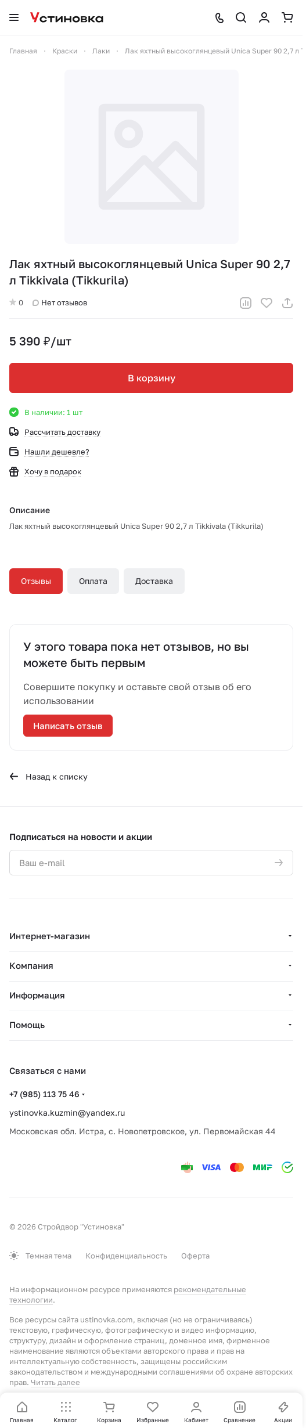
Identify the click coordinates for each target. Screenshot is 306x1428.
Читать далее (55, 1382)
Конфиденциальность (126, 1255)
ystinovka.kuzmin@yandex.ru (67, 1112)
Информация (37, 995)
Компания (31, 965)
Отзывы (36, 581)
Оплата (93, 581)
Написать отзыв (68, 725)
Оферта (195, 1255)
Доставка (154, 581)
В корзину (151, 378)
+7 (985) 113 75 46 (44, 1094)
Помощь (27, 1024)
